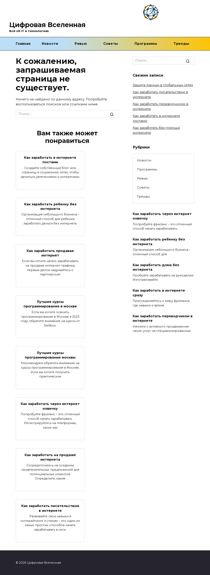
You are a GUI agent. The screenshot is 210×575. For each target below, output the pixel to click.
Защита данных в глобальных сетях (163, 85)
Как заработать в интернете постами (50, 159)
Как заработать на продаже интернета (50, 457)
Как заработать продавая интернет (50, 253)
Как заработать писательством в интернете (50, 508)
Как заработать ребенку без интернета (50, 206)
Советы (110, 44)
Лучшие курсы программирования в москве (50, 304)
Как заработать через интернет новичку (50, 406)
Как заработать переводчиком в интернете (163, 318)
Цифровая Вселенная (47, 25)
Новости (50, 44)
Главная (23, 44)
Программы (146, 44)
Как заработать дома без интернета (156, 267)
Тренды (181, 44)
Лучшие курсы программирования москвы (50, 355)
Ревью (81, 44)
